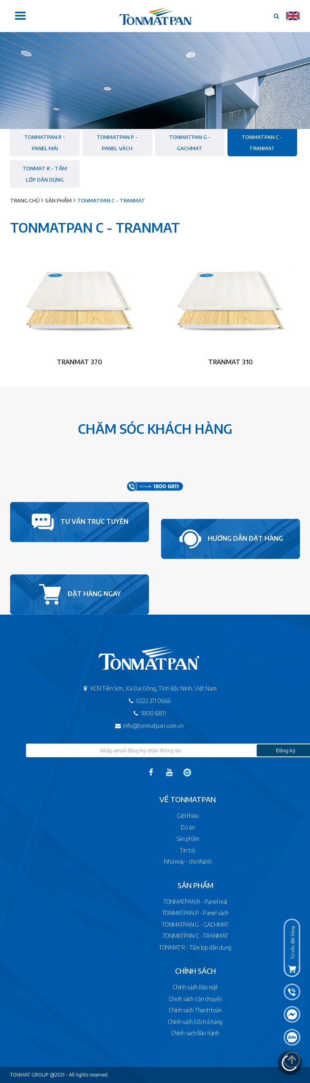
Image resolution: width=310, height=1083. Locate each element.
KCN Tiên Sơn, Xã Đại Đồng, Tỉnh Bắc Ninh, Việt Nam (139, 688)
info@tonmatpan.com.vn (139, 725)
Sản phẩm (58, 200)
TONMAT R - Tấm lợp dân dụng (45, 174)
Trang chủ (24, 200)
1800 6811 (139, 713)
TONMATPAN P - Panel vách (117, 142)
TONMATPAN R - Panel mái (44, 142)
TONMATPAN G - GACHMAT (190, 142)
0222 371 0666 (139, 700)
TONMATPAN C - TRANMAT (262, 142)
